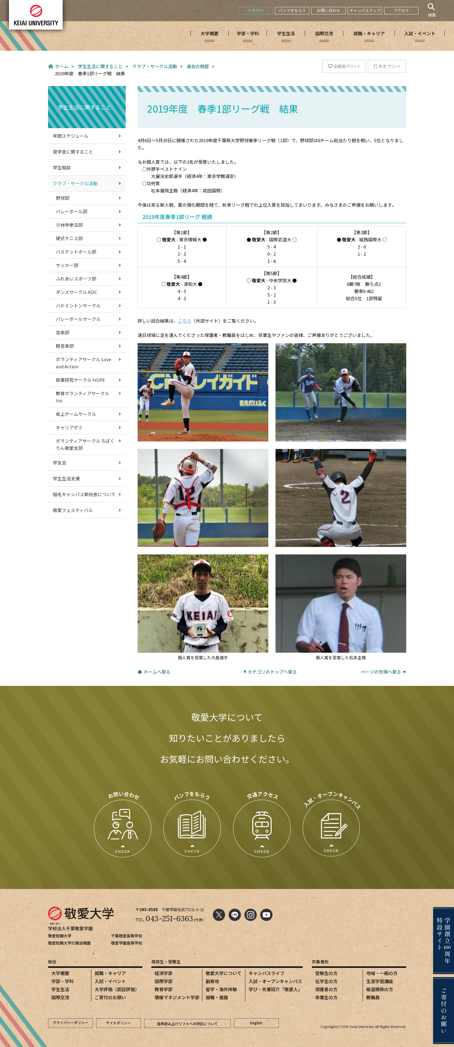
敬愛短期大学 (59, 936)
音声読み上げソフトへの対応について (187, 1022)
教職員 (373, 997)
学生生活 (60, 989)
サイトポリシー (118, 1022)
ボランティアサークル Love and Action (83, 363)
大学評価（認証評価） (117, 989)
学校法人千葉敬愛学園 (70, 928)
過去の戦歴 (198, 66)
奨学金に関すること (73, 151)
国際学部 (164, 981)
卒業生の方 (326, 997)
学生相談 (62, 167)
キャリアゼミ (69, 427)
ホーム (61, 66)
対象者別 (256, 10)
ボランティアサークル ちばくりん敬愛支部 (85, 444)
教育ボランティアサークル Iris (85, 397)
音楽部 (62, 332)
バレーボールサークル (78, 319)
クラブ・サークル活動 (154, 66)
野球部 (62, 198)
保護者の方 (326, 989)
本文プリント (387, 66)
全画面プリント (344, 66)
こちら (184, 321)
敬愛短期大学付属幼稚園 (69, 943)
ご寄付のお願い (110, 997)
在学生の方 (326, 981)
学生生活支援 (66, 478)
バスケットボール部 (76, 252)
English (256, 1022)
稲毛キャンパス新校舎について (84, 494)
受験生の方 (326, 973)
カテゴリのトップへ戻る (272, 672)
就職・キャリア (110, 973)
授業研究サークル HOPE (80, 380)
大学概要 (60, 973)
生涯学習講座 (379, 981)
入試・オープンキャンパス (275, 981)
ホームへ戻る (157, 672)
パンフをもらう (292, 10)
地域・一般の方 (382, 973)
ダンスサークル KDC (76, 292)
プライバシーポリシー (70, 1022)
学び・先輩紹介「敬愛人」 (275, 989)
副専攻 (212, 981)
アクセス (401, 10)
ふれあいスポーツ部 (76, 278)
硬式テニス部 (69, 238)
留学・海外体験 (221, 989)
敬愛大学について (223, 973)
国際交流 (60, 997)
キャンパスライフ (266, 973)
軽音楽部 (65, 346)
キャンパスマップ (365, 10)
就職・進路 (217, 997)
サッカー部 (67, 265)
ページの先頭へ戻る (381, 672)
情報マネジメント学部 (177, 997)
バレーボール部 (71, 211)
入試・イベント (110, 981)
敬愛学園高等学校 (126, 943)
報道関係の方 (379, 989)
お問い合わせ (328, 10)
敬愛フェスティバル (73, 510)
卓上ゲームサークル (76, 414)
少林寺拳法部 (69, 225)
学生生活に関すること (100, 66)
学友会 (59, 462)
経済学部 (164, 973)
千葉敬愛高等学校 (126, 936)
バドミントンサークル (78, 305)
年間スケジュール (70, 136)
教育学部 (164, 989)
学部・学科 (62, 981)
